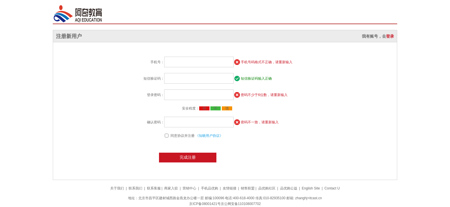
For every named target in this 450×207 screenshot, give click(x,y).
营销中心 (189, 188)
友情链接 (229, 188)
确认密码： (155, 122)
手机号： (157, 62)
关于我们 (117, 188)
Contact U (332, 188)
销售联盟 (248, 188)
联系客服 (154, 188)
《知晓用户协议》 (209, 136)
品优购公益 (288, 188)
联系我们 (135, 188)
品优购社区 (267, 188)
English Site (311, 188)
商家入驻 (171, 188)
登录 (390, 36)
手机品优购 (209, 188)
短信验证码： (153, 78)
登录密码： (155, 95)
